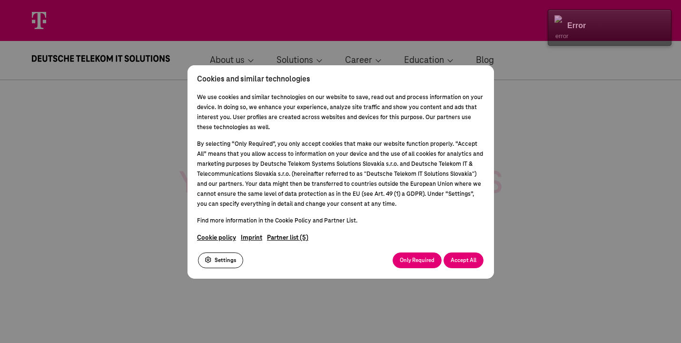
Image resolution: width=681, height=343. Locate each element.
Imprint (251, 237)
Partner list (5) (287, 237)
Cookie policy (216, 237)
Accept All (463, 260)
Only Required (417, 260)
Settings (220, 259)
